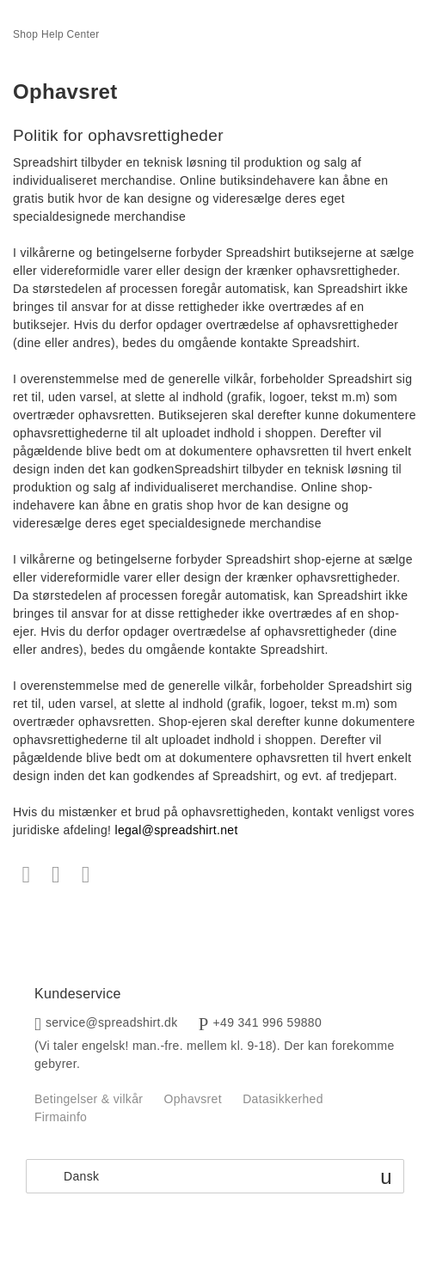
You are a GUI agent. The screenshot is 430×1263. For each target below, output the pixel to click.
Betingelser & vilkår (88, 1099)
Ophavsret (192, 1099)
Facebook (26, 875)
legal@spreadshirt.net (175, 830)
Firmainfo (60, 1117)
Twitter (56, 875)
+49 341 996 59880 (267, 1022)
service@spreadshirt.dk (112, 1022)
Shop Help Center (56, 34)
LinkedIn (85, 875)
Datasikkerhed (283, 1099)
